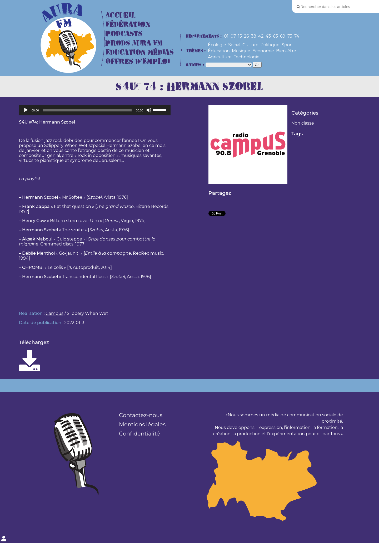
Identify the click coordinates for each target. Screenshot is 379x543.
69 (282, 36)
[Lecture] (25, 110)
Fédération (128, 24)
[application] (95, 110)
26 (246, 36)
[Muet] (149, 110)
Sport (287, 44)
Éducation (219, 50)
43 (268, 36)
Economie (263, 50)
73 (289, 36)
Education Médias (140, 52)
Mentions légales (142, 424)
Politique (270, 44)
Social (234, 44)
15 (240, 36)
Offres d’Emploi (138, 61)
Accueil (121, 15)
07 (233, 36)
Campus (54, 313)
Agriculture (220, 56)
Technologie (247, 56)
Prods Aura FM (134, 43)
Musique (241, 50)
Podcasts (124, 33)
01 (226, 36)
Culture (250, 44)
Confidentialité (139, 433)
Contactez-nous (140, 415)
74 (296, 36)
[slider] (87, 110)
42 (260, 36)
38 (253, 36)
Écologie (217, 44)
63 (275, 36)
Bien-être (286, 50)
